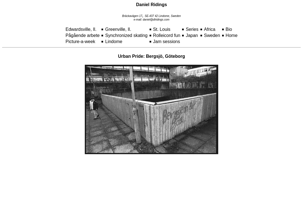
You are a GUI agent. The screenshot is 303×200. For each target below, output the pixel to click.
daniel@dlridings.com (156, 19)
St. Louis (161, 29)
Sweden (212, 35)
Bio (229, 29)
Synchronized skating (126, 35)
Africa (209, 29)
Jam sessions (166, 41)
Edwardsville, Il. (81, 29)
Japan (192, 35)
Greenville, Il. (118, 29)
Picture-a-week (80, 41)
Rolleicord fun (166, 35)
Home (232, 35)
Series (192, 29)
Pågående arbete (83, 35)
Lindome (113, 41)
